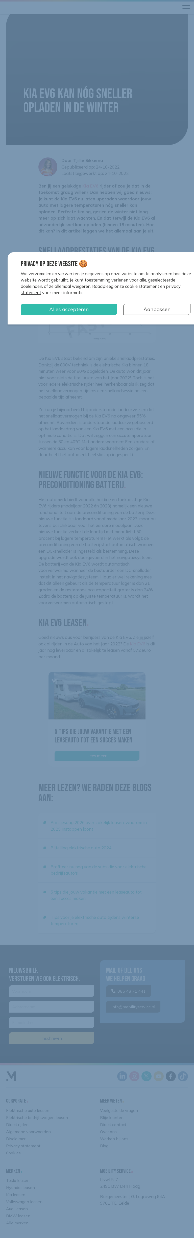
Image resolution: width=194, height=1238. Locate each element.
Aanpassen (157, 309)
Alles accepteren (69, 309)
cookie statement (142, 286)
